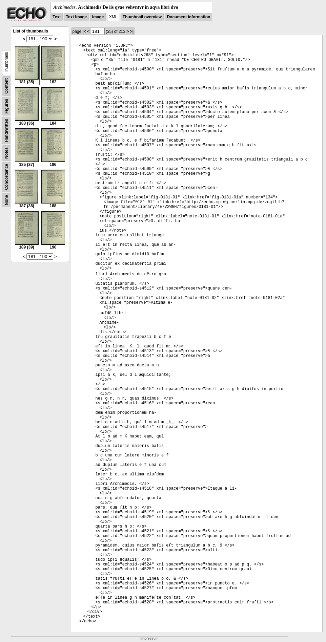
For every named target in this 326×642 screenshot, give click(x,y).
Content (6, 85)
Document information (188, 17)
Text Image (76, 17)
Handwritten (6, 130)
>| (132, 31)
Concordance (6, 177)
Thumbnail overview (142, 17)
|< (84, 31)
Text (57, 17)
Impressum (149, 638)
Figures (6, 106)
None (6, 200)
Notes (6, 152)
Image (98, 17)
